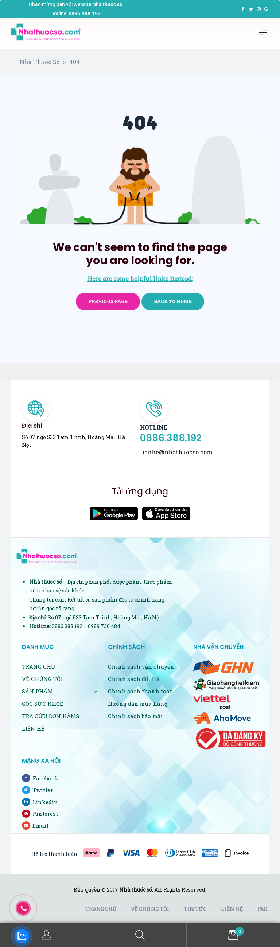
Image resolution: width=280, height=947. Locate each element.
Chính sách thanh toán (141, 691)
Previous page (108, 301)
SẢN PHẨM (59, 691)
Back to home (173, 301)
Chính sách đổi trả (133, 678)
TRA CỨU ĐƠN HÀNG (50, 716)
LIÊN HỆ (33, 728)
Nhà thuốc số (135, 889)
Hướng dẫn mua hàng (138, 703)
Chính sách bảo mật (135, 716)
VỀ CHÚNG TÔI (42, 678)
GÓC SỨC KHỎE (42, 703)
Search (140, 935)
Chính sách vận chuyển (141, 666)
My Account (46, 935)
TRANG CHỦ (38, 666)
